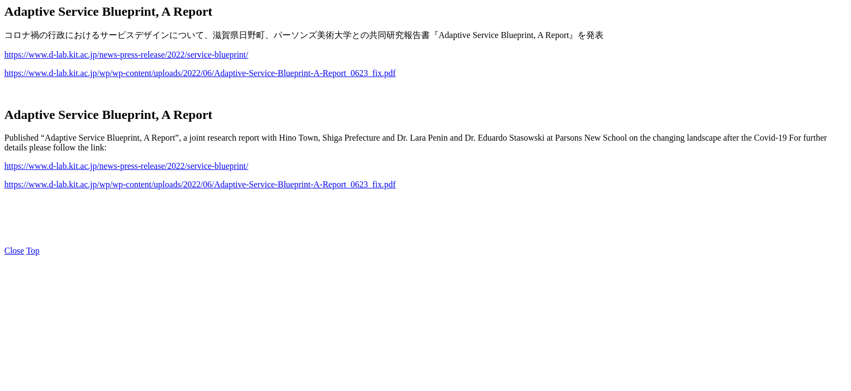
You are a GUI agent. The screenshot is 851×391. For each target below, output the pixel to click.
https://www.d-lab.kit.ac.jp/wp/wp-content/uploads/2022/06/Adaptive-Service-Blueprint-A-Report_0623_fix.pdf (200, 73)
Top (33, 250)
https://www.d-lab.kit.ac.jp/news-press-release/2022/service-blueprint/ (126, 54)
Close (14, 250)
